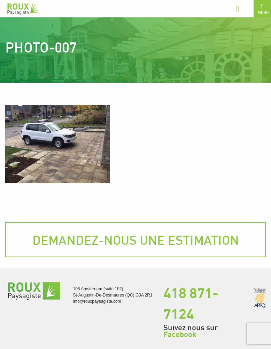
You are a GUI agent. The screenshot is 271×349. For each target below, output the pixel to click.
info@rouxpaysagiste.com (97, 301)
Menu (263, 9)
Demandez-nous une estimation (135, 239)
